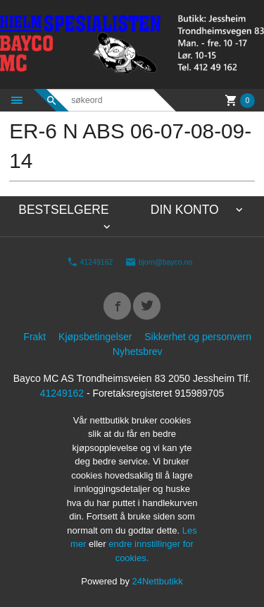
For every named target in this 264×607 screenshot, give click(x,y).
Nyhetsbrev (138, 351)
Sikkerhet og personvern (197, 336)
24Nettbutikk (157, 581)
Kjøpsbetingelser (95, 336)
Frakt (34, 336)
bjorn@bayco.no (159, 262)
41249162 (90, 262)
